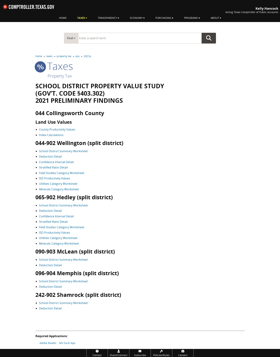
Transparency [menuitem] (107, 18)
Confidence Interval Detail (56, 162)
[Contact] (97, 353)
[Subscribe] (140, 353)
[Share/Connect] (118, 353)
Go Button (208, 38)
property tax (64, 56)
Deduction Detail (50, 156)
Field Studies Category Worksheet (61, 173)
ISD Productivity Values (54, 178)
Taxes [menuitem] (81, 18)
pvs (78, 56)
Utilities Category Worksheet (58, 184)
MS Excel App (67, 343)
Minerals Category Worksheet (59, 189)
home (38, 56)
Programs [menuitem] (191, 18)
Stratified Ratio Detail (53, 167)
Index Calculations (51, 135)
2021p (87, 56)
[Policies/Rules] (161, 353)
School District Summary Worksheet (63, 151)
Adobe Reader (48, 343)
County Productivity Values (57, 129)
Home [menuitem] (63, 18)
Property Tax (60, 76)
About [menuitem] (215, 18)
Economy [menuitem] (136, 18)
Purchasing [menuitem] (163, 18)
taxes (49, 56)
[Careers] (183, 353)
